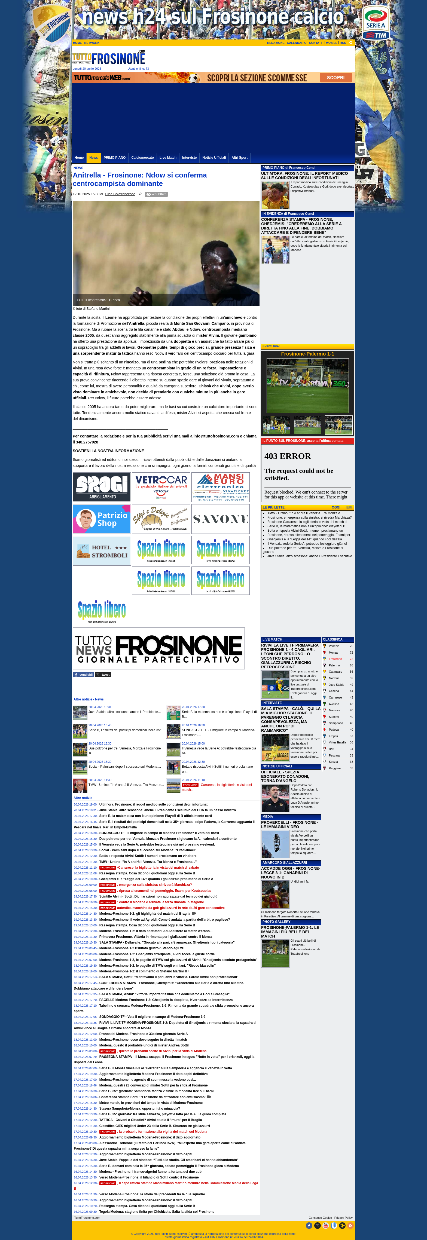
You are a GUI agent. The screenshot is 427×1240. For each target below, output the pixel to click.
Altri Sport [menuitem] (239, 158)
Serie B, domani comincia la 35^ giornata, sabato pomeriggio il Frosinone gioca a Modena (169, 1166)
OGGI (336, 507)
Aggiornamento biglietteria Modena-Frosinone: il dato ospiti (145, 1154)
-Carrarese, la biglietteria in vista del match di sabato (149, 867)
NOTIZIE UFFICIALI (277, 766)
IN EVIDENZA (273, 214)
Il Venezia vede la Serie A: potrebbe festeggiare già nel (307, 544)
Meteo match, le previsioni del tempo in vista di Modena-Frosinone (151, 1103)
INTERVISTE (272, 703)
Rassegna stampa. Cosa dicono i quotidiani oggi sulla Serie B (147, 873)
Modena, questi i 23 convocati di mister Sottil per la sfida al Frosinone (153, 1085)
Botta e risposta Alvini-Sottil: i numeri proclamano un (305, 530)
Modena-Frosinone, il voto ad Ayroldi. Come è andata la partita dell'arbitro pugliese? (164, 919)
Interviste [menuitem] (189, 158)
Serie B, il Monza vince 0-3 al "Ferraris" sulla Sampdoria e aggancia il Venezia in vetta (165, 1068)
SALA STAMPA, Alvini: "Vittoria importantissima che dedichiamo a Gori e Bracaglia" (164, 994)
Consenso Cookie (320, 1217)
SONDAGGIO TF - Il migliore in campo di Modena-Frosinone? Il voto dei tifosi (159, 833)
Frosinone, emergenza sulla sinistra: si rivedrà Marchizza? (309, 517)
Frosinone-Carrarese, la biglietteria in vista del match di (307, 522)
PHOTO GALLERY (277, 922)
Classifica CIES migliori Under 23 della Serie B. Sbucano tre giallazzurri (154, 1126)
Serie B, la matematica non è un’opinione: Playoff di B (306, 526)
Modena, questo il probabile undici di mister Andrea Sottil (144, 1045)
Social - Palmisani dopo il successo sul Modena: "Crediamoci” (147, 850)
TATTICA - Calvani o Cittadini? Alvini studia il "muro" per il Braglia (150, 1120)
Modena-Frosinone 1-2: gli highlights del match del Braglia (145, 914)
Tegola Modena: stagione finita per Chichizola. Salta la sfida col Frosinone (157, 1212)
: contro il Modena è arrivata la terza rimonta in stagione (151, 902)
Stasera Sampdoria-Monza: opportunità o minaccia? (139, 1108)
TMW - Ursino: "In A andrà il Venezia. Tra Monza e (303, 513)
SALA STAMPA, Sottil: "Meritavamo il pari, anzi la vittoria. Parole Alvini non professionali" (169, 977)
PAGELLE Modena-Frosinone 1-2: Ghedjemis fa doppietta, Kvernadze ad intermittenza (166, 1000)
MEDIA (268, 817)
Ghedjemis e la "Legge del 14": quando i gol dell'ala (304, 539)
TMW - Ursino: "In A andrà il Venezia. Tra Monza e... (126, 785)
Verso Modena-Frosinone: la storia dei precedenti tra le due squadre (152, 1194)
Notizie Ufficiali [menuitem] (214, 158)
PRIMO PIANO (274, 168)
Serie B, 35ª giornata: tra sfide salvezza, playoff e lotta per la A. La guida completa (162, 1114)
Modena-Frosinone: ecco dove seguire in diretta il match (143, 1040)
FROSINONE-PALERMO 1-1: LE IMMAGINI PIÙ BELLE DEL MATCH (290, 931)
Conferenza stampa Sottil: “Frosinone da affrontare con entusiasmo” (152, 1097)
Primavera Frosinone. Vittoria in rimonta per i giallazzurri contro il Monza (155, 937)
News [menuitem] (93, 158)
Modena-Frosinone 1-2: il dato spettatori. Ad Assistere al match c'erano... (155, 931)
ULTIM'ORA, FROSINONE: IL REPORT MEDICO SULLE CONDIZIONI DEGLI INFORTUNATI (304, 175)
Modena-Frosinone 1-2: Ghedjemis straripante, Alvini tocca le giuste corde (157, 954)
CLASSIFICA (333, 639)
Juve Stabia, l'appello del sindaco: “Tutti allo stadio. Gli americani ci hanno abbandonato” (169, 1160)
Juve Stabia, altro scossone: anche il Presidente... (125, 712)
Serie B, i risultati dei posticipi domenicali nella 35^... (126, 730)
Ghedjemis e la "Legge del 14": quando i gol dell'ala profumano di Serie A (156, 879)
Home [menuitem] (79, 158)
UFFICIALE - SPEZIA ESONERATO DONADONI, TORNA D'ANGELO (285, 776)
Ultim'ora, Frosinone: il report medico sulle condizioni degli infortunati (154, 804)
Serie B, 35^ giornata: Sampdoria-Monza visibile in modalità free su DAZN (156, 1091)
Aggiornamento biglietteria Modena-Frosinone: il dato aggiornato (149, 1137)
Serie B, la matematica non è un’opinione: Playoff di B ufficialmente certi (155, 816)
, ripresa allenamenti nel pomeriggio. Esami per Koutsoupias (155, 891)
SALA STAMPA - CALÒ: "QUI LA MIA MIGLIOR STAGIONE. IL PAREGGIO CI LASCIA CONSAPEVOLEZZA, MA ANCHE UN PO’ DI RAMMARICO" (291, 719)
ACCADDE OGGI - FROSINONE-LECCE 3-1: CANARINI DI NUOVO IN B (290, 872)
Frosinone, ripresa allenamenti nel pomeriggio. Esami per (308, 535)
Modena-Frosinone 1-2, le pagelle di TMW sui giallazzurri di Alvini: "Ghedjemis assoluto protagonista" (178, 960)
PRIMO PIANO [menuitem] (115, 158)
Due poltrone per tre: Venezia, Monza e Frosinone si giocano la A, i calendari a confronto (168, 839)
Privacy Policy (343, 1217)
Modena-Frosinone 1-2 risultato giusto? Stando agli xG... (143, 948)
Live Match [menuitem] (168, 158)
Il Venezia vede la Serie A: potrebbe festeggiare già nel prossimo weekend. (157, 844)
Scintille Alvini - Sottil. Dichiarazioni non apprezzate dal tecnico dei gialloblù (158, 896)
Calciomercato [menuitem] (142, 158)
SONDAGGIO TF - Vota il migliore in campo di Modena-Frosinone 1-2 (152, 1017)
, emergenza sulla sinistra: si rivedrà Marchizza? (145, 885)
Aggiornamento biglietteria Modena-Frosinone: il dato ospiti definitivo (153, 1074)
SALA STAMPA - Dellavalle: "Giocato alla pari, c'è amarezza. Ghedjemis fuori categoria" (167, 942)
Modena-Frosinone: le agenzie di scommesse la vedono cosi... (147, 1080)
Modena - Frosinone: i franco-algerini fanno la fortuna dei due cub (150, 1172)
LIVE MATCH (272, 639)
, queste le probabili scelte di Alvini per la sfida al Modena (153, 1051)
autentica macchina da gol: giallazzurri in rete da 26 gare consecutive (162, 908)
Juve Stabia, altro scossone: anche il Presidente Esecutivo (309, 556)
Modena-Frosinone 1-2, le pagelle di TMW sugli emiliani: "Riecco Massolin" (157, 965)
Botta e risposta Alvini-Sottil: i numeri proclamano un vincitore (148, 856)
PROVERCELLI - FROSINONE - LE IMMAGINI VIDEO (289, 824)
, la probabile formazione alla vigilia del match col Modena (153, 1132)
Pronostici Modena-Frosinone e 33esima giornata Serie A (143, 1034)
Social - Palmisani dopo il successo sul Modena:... (125, 767)
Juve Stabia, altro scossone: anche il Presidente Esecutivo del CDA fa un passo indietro (167, 810)
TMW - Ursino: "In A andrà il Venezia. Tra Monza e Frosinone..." (148, 862)
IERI (349, 507)
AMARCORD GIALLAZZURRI (285, 863)
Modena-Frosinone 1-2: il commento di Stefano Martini (141, 971)
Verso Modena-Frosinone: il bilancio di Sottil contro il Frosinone (149, 1177)
